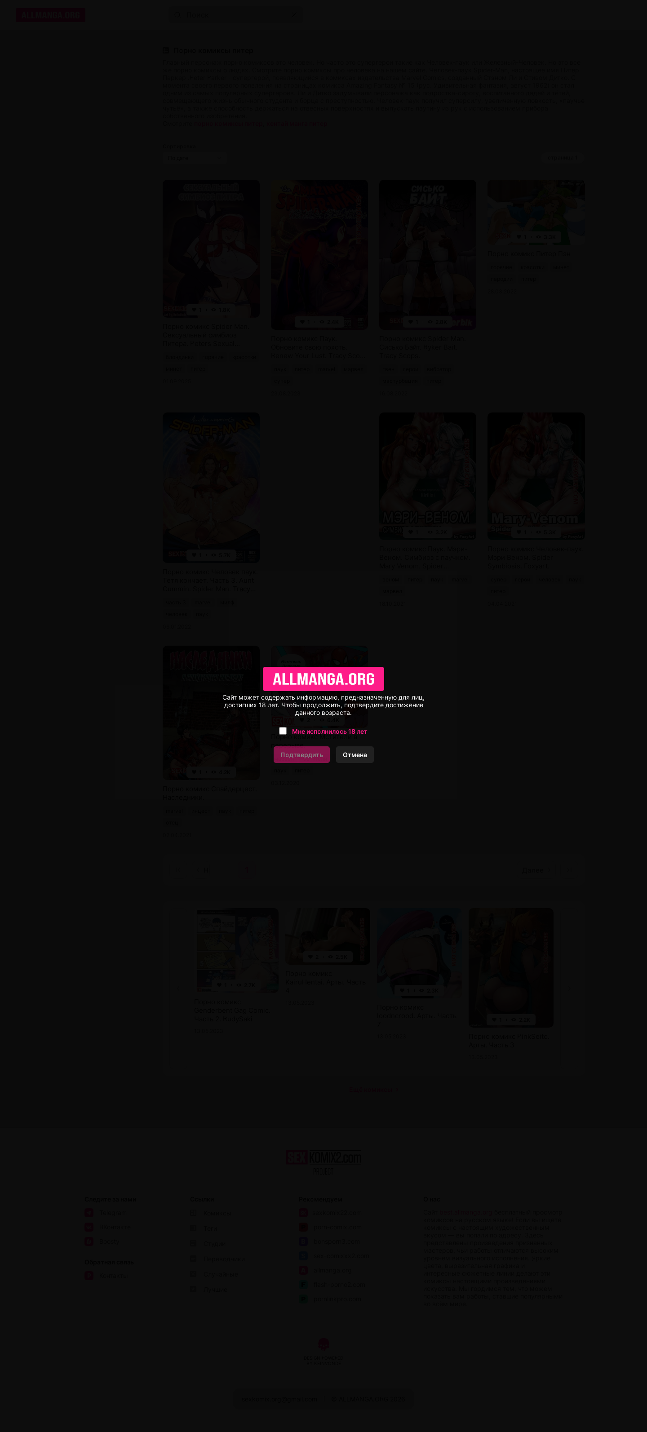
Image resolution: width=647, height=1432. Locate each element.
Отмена (355, 754)
